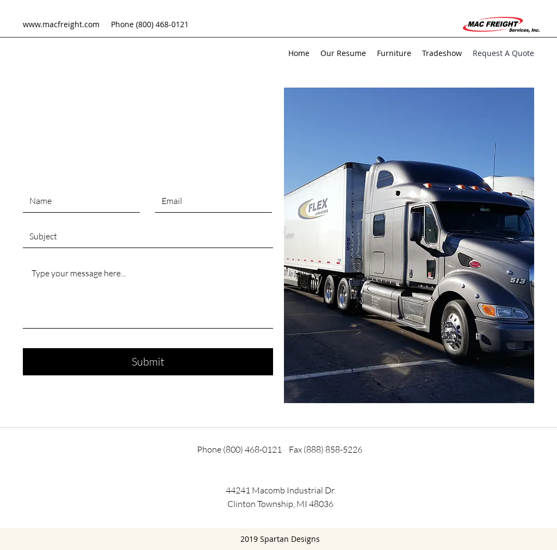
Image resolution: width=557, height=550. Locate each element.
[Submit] (148, 361)
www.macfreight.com (61, 24)
